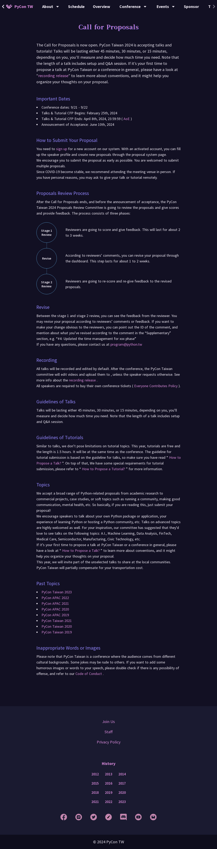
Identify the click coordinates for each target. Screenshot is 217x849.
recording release (53, 75)
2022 (108, 802)
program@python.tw (126, 344)
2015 (95, 783)
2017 (122, 783)
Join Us (108, 721)
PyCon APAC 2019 (55, 615)
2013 (108, 774)
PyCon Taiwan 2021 (57, 620)
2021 (95, 802)
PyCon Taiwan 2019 (57, 632)
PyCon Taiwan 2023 (57, 592)
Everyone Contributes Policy (156, 385)
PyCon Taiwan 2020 (57, 626)
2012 (95, 774)
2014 (122, 774)
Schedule (76, 6)
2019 (108, 792)
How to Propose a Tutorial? (103, 469)
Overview (101, 6)
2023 (122, 802)
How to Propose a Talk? (81, 550)
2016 (108, 783)
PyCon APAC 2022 (55, 597)
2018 (95, 792)
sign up (62, 148)
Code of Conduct (89, 673)
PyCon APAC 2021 (55, 603)
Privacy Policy (108, 741)
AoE (127, 118)
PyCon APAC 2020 (55, 609)
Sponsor (191, 6)
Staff (109, 731)
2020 (122, 792)
